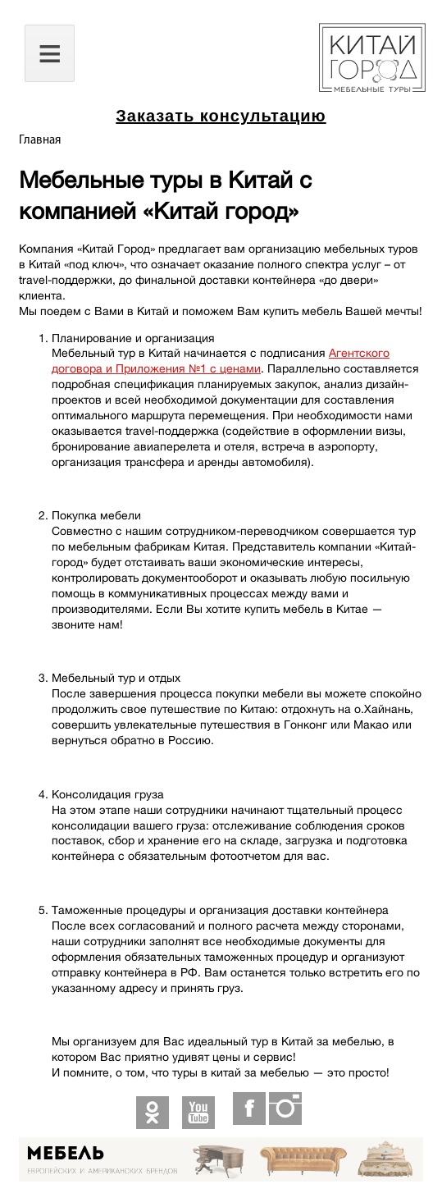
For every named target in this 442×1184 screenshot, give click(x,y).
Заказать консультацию (221, 116)
